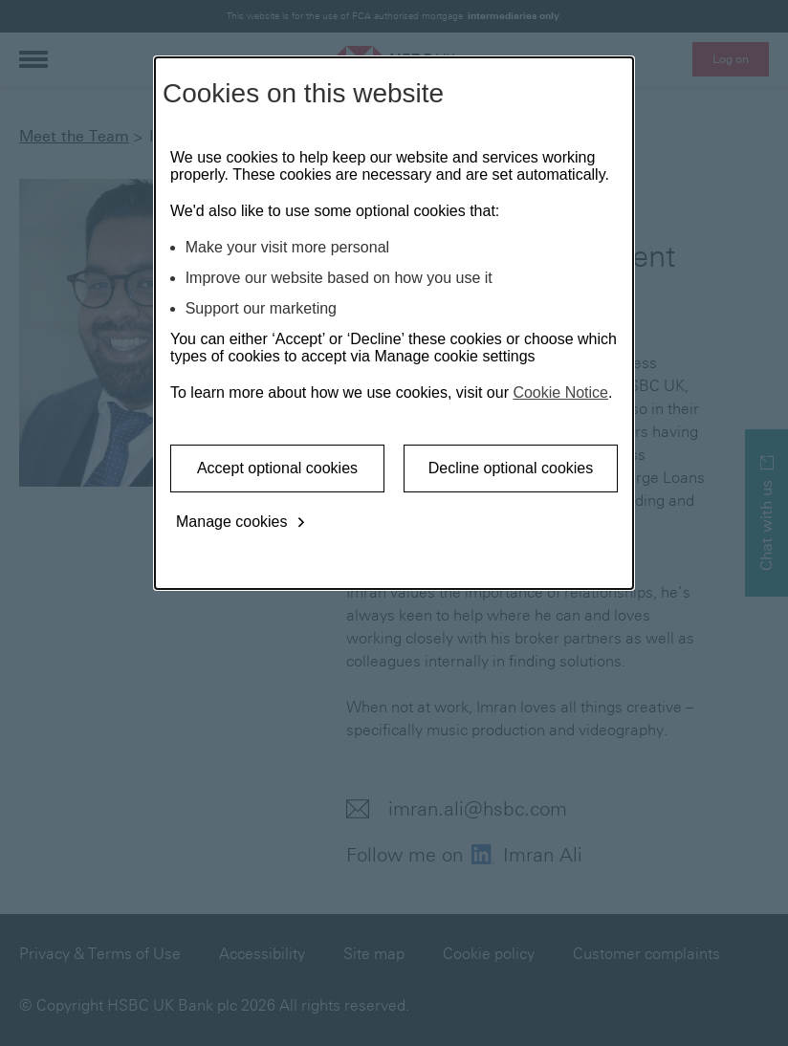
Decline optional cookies (511, 468)
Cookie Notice (560, 392)
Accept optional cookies (277, 468)
